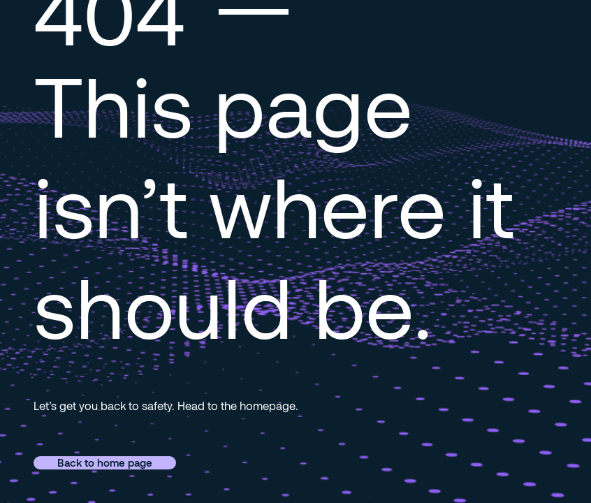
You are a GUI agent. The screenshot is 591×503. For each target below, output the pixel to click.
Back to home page (104, 462)
